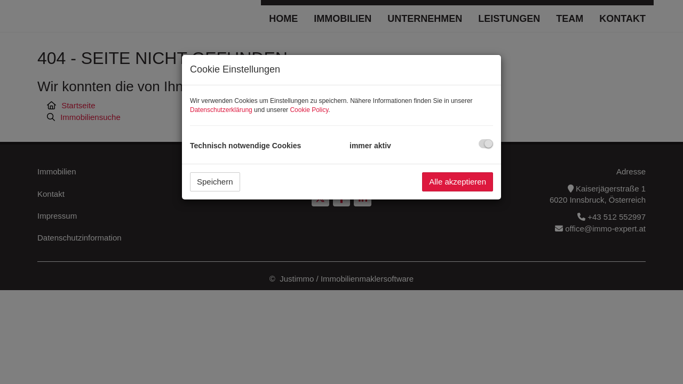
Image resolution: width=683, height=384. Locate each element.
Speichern (215, 181)
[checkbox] (486, 143)
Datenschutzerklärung (221, 110)
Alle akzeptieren (457, 181)
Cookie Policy (309, 110)
